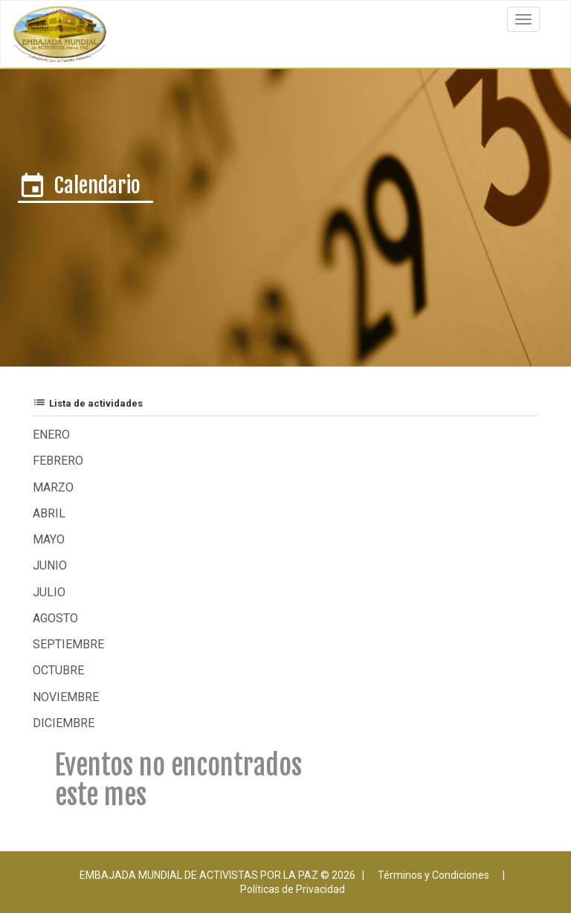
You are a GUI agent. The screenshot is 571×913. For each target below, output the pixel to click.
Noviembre (66, 697)
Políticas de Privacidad (292, 889)
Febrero (58, 461)
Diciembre (63, 723)
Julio (49, 592)
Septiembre (68, 644)
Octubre (58, 670)
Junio (50, 565)
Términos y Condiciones (433, 875)
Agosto (55, 618)
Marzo (53, 487)
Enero (51, 435)
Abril (49, 513)
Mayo (49, 539)
